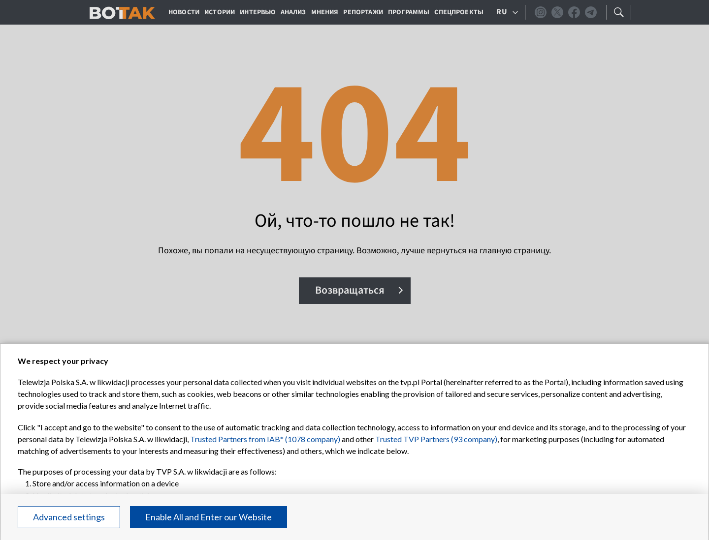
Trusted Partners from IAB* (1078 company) (265, 439)
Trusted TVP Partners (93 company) (436, 439)
